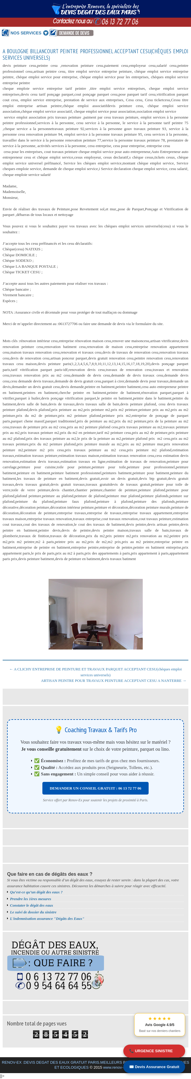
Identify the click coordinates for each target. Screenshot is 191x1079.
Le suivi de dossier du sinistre (33, 912)
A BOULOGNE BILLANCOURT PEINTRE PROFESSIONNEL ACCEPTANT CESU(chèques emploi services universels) (95, 54)
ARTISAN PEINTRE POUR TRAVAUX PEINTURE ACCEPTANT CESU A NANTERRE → (113, 680)
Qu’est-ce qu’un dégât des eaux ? (36, 892)
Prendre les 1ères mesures (30, 899)
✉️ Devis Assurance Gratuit (154, 1067)
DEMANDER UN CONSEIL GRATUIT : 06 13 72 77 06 (95, 788)
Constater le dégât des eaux (31, 905)
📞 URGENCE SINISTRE (151, 1051)
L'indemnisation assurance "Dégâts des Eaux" (47, 918)
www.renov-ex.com (119, 1067)
